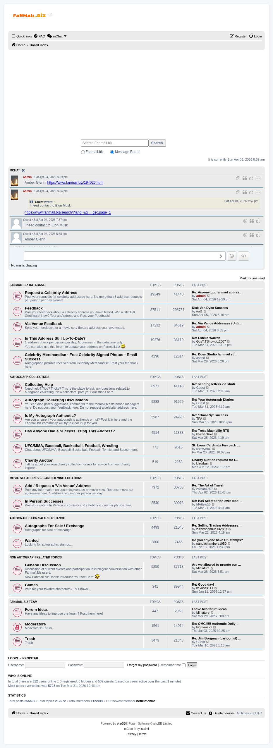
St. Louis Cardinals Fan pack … (216, 445)
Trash (30, 639)
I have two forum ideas (209, 609)
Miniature (203, 568)
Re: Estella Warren (206, 338)
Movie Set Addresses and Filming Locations (46, 478)
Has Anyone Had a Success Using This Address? (70, 431)
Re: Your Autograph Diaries (213, 399)
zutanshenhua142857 (211, 529)
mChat (15, 170)
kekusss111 (204, 588)
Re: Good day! (203, 584)
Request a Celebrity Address (51, 292)
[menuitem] (39, 36)
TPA (199, 418)
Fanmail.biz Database (27, 285)
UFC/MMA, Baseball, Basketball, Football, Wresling (71, 445)
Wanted (32, 540)
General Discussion (43, 565)
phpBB (121, 723)
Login (13, 658)
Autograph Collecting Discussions (56, 400)
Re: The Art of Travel (207, 485)
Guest (39, 202)
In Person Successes (44, 501)
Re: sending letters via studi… (215, 384)
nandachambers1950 (211, 543)
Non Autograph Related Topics (36, 557)
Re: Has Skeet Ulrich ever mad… (217, 501)
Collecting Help (39, 384)
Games (31, 585)
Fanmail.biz (94, 152)
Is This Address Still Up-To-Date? (55, 338)
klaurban (202, 463)
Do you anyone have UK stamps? (217, 540)
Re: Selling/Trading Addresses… (217, 525)
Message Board (127, 152)
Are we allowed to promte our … (216, 564)
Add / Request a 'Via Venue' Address (58, 486)
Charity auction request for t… (215, 460)
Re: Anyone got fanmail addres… (217, 292)
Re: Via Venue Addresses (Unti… (217, 323)
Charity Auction (39, 460)
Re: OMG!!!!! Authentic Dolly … (216, 623)
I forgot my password (142, 665)
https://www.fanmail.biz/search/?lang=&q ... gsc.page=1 (68, 212)
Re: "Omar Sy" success (210, 415)
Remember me (173, 665)
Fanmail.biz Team (23, 601)
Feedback (34, 308)
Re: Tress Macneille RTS (210, 430)
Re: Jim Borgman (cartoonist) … (216, 638)
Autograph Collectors (29, 377)
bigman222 (204, 627)
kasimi (144, 728)
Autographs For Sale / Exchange (37, 518)
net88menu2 (145, 701)
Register (30, 658)
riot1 (199, 311)
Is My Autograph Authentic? (50, 415)
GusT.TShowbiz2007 (211, 341)
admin (27, 177)
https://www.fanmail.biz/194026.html (75, 182)
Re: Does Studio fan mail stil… (215, 354)
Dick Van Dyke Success (210, 307)
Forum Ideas (36, 609)
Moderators (35, 624)
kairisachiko (204, 434)
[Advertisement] (136, 92)
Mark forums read (252, 278)
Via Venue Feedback (43, 323)
